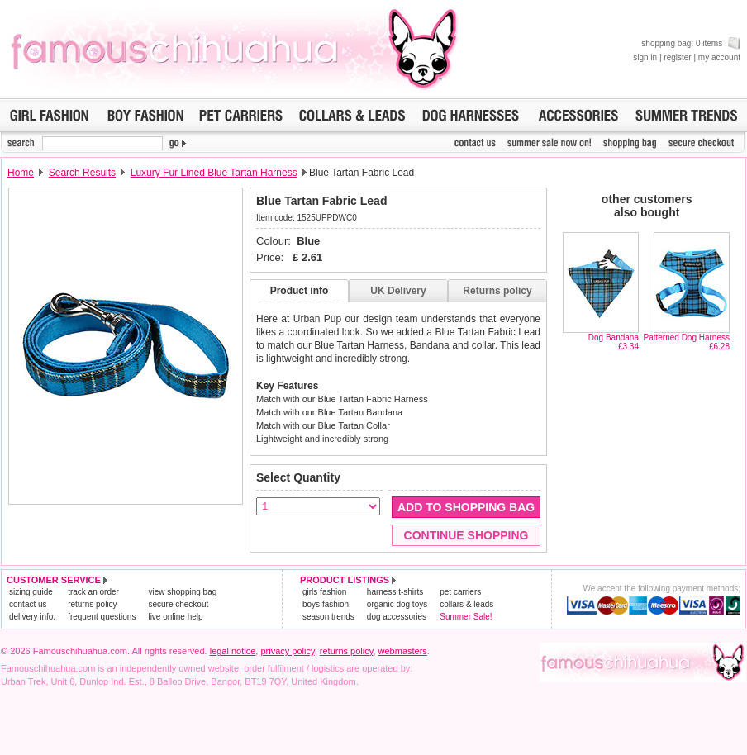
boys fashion (325, 604)
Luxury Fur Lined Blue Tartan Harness (214, 172)
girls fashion (324, 591)
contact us (28, 604)
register (677, 57)
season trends (328, 616)
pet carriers (460, 591)
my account (719, 57)
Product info (299, 291)
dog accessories (396, 616)
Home (20, 172)
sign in (645, 57)
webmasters (402, 651)
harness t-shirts (395, 591)
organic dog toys (397, 604)
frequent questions (102, 616)
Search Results (82, 172)
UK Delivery (398, 291)
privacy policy (287, 651)
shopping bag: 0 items (690, 43)
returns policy (92, 604)
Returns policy (497, 291)
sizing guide (31, 591)
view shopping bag (182, 591)
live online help (175, 616)
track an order (93, 591)
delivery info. (32, 616)
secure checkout (178, 604)
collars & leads (466, 604)
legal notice (233, 651)
